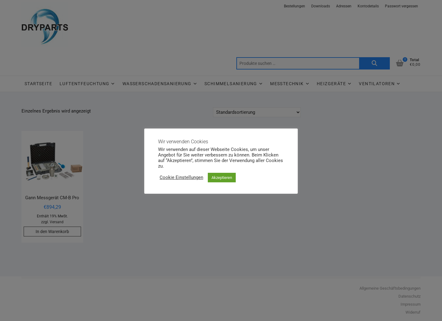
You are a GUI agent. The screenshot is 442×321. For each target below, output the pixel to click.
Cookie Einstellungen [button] (181, 177)
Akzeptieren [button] (221, 177)
